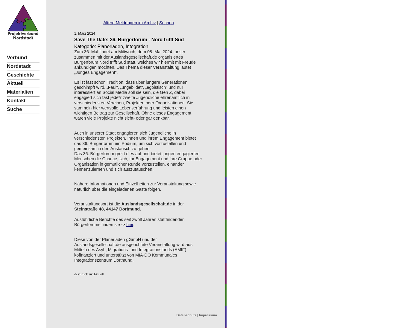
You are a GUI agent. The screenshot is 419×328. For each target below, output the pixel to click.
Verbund (17, 57)
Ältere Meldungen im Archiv (129, 22)
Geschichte (20, 75)
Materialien (20, 92)
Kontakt (16, 100)
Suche (14, 109)
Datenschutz (186, 315)
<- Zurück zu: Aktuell (89, 274)
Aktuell (15, 83)
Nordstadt (19, 66)
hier (129, 224)
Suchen (166, 22)
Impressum (208, 315)
